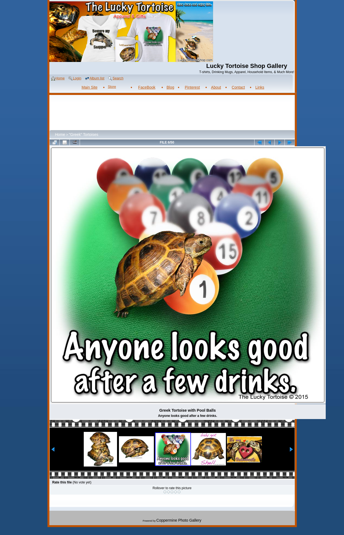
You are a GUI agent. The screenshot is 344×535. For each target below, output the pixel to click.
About (216, 87)
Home (60, 134)
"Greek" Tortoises (83, 134)
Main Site (89, 87)
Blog (170, 87)
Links (259, 87)
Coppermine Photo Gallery (178, 520)
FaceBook (146, 87)
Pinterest (192, 87)
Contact (238, 87)
